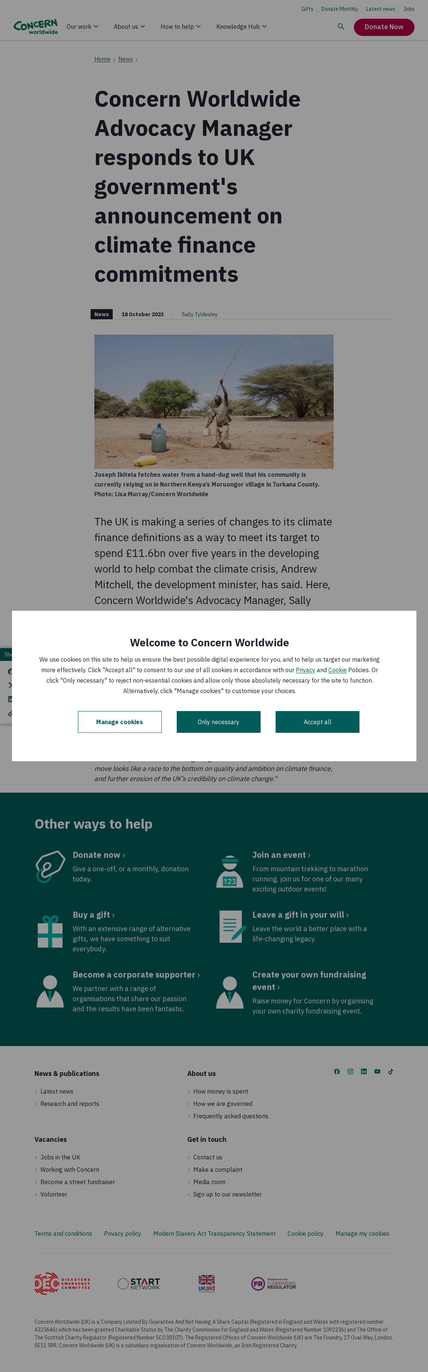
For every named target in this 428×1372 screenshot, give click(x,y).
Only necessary (218, 722)
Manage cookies (119, 722)
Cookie (337, 670)
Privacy (305, 670)
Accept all (317, 722)
